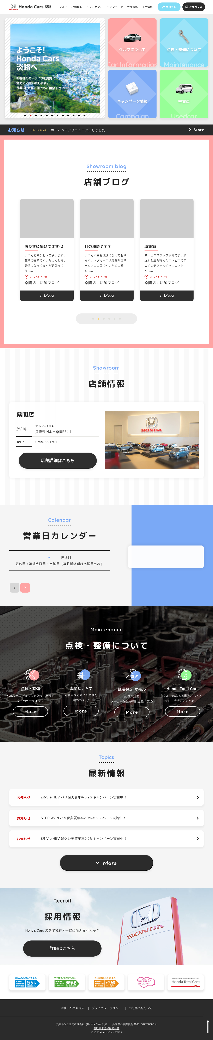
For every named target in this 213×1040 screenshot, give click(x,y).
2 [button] (30, 115)
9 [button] (68, 115)
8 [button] (63, 115)
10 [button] (73, 115)
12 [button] (84, 115)
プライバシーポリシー (107, 1008)
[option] (55, 68)
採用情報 (147, 7)
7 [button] (57, 115)
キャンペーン (114, 7)
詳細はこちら (62, 948)
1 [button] (25, 115)
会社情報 (132, 7)
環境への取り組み (73, 1008)
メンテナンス (94, 7)
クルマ (63, 7)
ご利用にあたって (140, 1008)
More (110, 863)
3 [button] (36, 115)
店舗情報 (77, 7)
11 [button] (79, 115)
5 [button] (47, 115)
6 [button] (52, 115)
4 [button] (41, 115)
